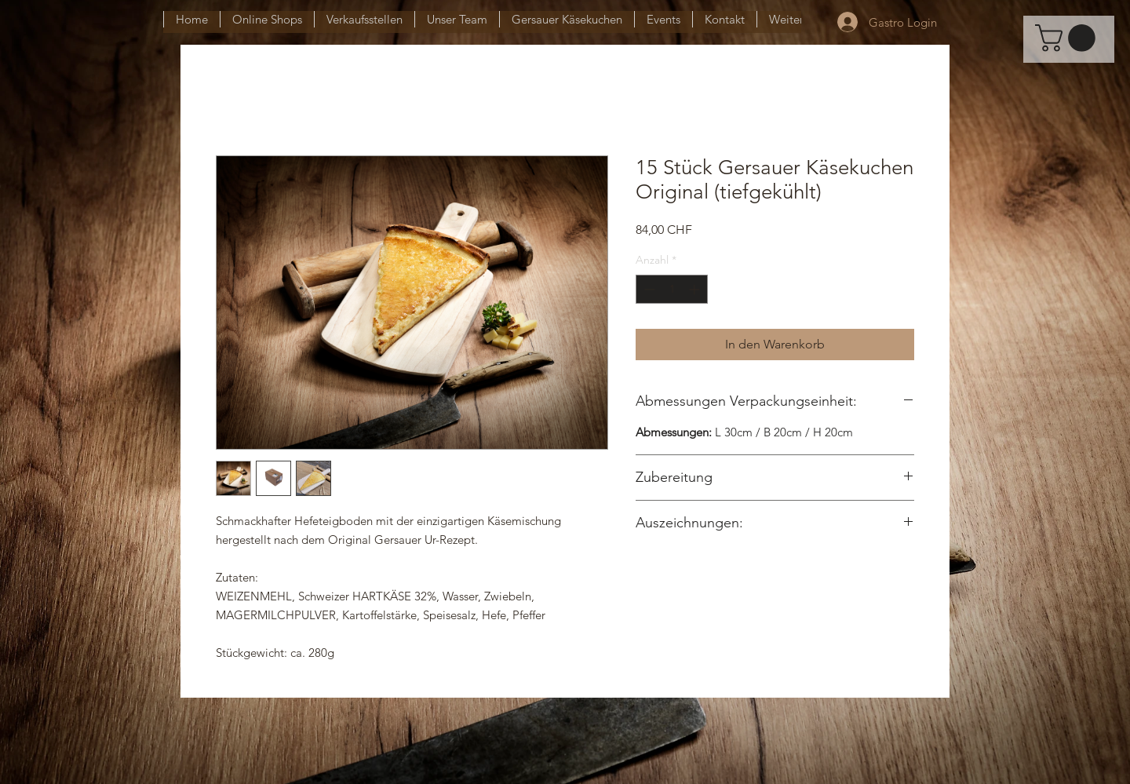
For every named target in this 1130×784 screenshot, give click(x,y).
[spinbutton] (672, 289)
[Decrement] (648, 289)
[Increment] (695, 289)
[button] (1068, 38)
